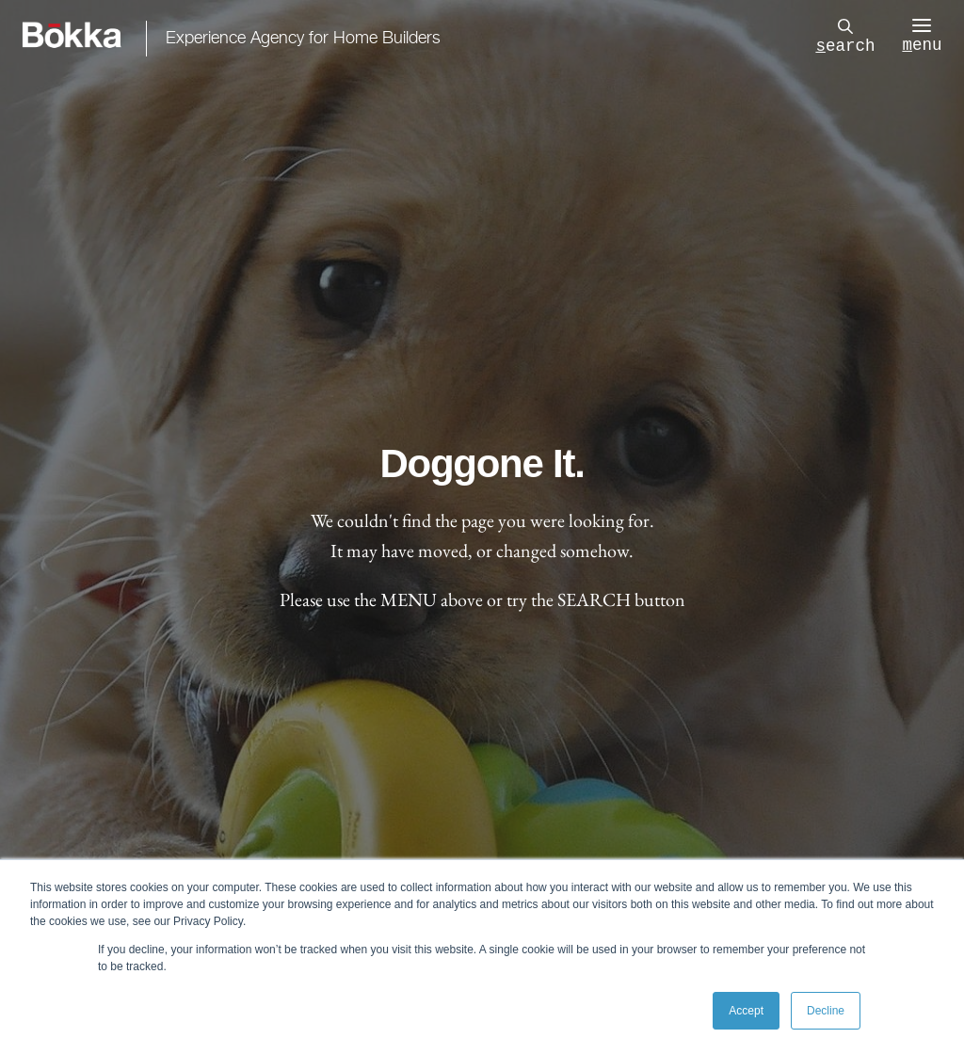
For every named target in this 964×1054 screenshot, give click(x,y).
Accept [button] (746, 1010)
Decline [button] (825, 1010)
